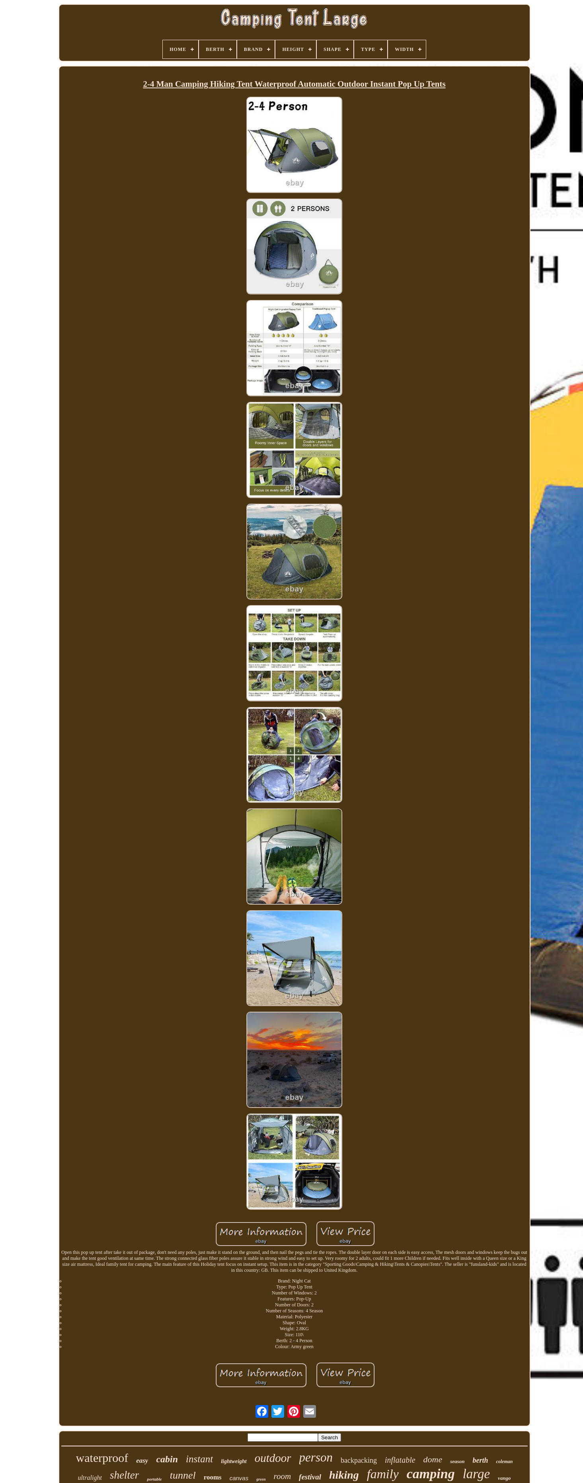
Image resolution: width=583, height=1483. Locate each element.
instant (199, 1459)
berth (480, 1460)
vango (504, 1478)
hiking (344, 1475)
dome (433, 1459)
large (476, 1474)
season (457, 1461)
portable (154, 1479)
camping (431, 1473)
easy (142, 1460)
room (282, 1476)
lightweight (234, 1461)
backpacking (359, 1460)
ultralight (89, 1477)
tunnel (183, 1475)
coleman (504, 1461)
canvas (239, 1478)
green (260, 1479)
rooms (213, 1477)
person (316, 1457)
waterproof (102, 1457)
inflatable (400, 1460)
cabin (167, 1459)
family (383, 1474)
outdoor (273, 1458)
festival (310, 1477)
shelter (124, 1475)
